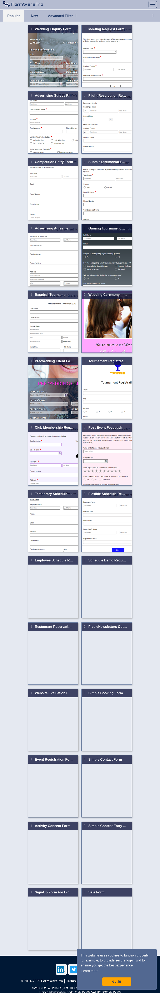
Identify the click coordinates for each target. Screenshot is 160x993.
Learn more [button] (89, 971)
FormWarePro (52, 981)
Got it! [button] (116, 981)
